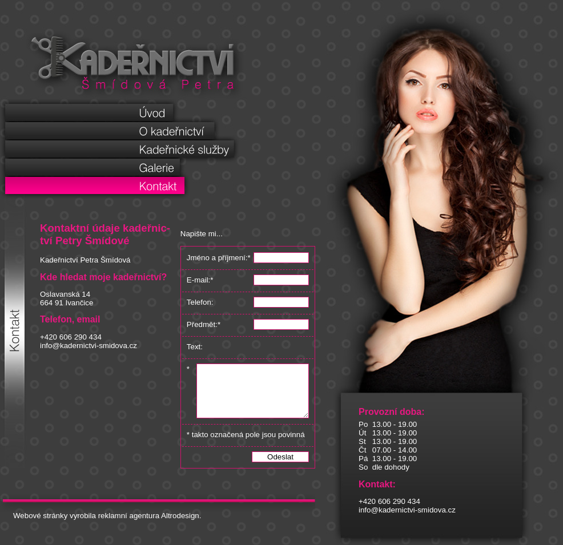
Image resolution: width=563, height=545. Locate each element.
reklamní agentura (128, 526)
